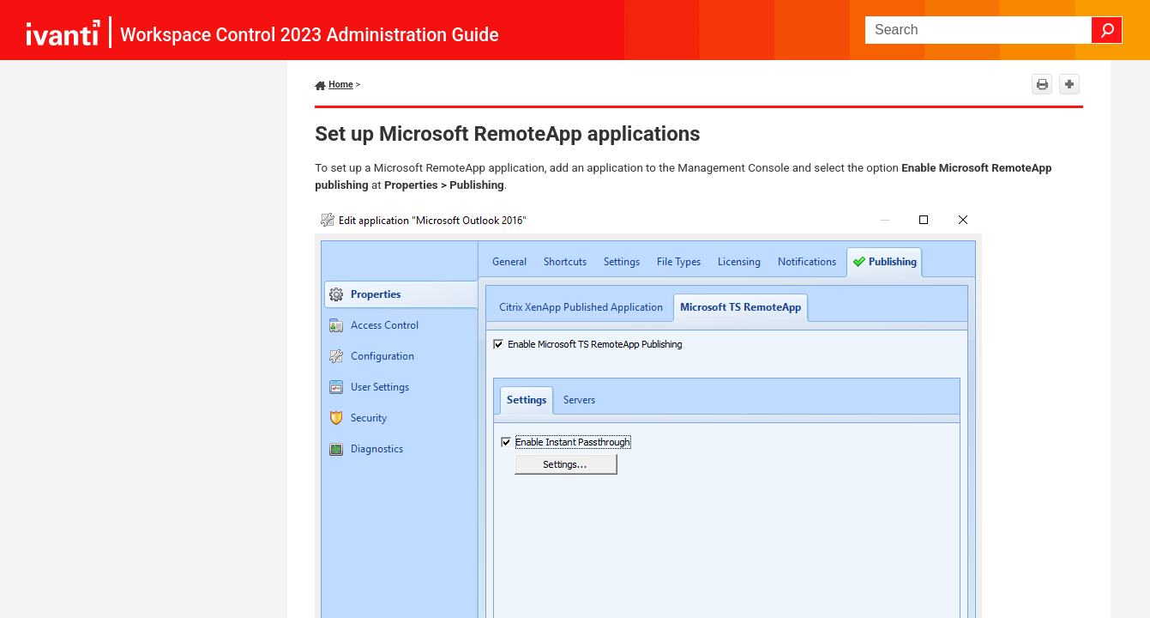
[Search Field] (994, 30)
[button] (1107, 30)
